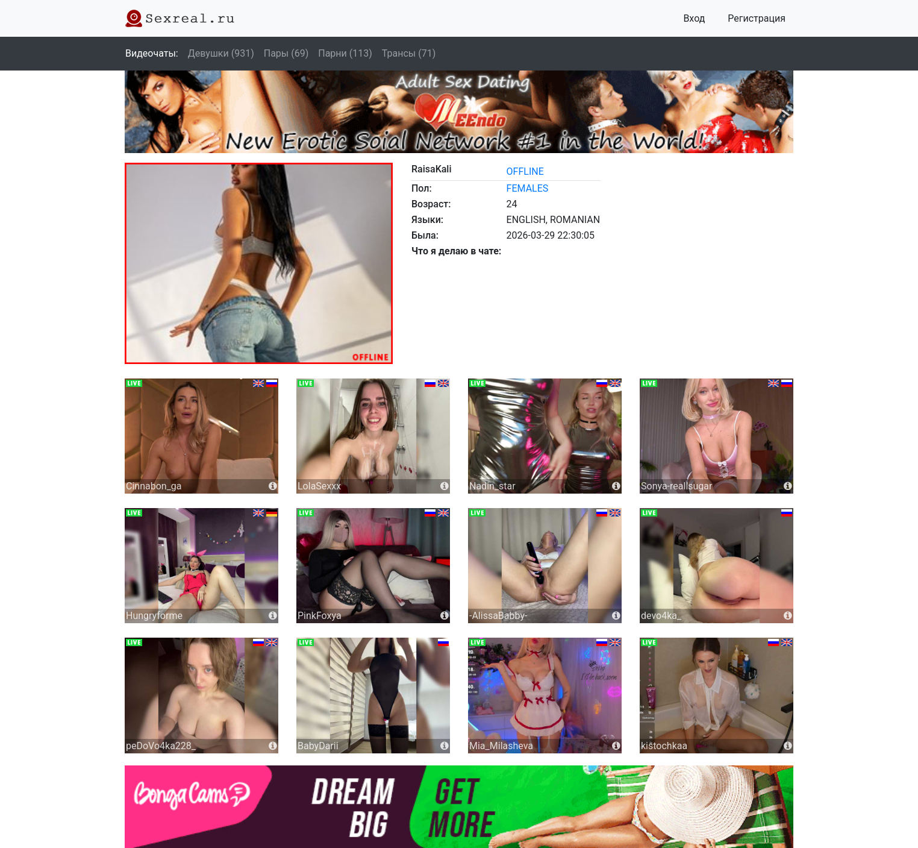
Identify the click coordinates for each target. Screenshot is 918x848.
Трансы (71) (409, 53)
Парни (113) (345, 53)
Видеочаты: (151, 53)
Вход (694, 18)
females (528, 188)
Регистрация (756, 18)
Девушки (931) (221, 53)
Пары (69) (286, 53)
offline (525, 171)
